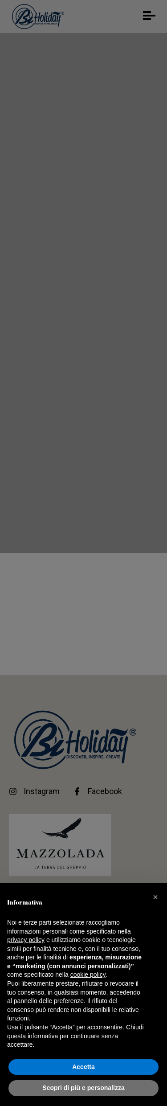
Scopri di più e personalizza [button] (83, 1087)
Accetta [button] (83, 1066)
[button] (155, 897)
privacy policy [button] (26, 939)
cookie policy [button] (88, 974)
